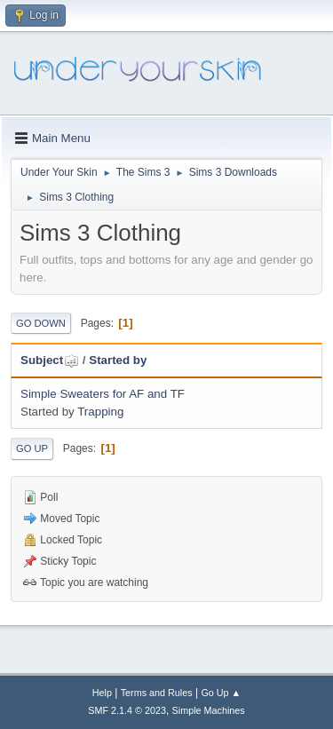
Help (102, 692)
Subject (49, 360)
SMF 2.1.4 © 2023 (127, 710)
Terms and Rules (157, 692)
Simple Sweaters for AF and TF (102, 393)
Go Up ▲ (221, 692)
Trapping (100, 411)
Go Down (41, 323)
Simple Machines (208, 710)
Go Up (32, 448)
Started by (118, 360)
